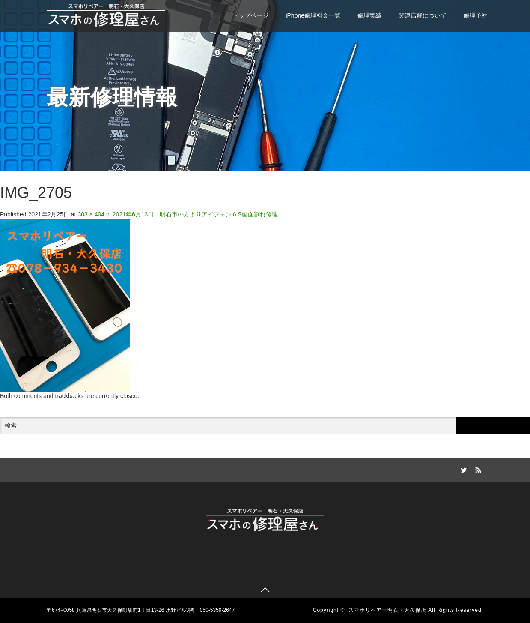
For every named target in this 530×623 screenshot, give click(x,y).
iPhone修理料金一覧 (313, 15)
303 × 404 (90, 214)
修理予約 (476, 15)
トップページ (250, 15)
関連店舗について (423, 15)
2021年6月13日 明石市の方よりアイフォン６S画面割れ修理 (195, 214)
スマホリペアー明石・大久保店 (387, 610)
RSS (476, 468)
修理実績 (369, 15)
